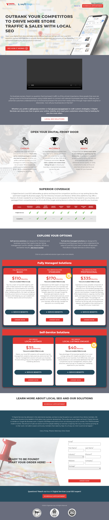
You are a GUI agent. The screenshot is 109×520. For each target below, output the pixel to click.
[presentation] (82, 475)
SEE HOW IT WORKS (17, 48)
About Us (77, 6)
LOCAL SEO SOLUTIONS (54, 119)
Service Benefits (20, 312)
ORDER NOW (20, 320)
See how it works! (36, 248)
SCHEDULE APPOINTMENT (92, 6)
